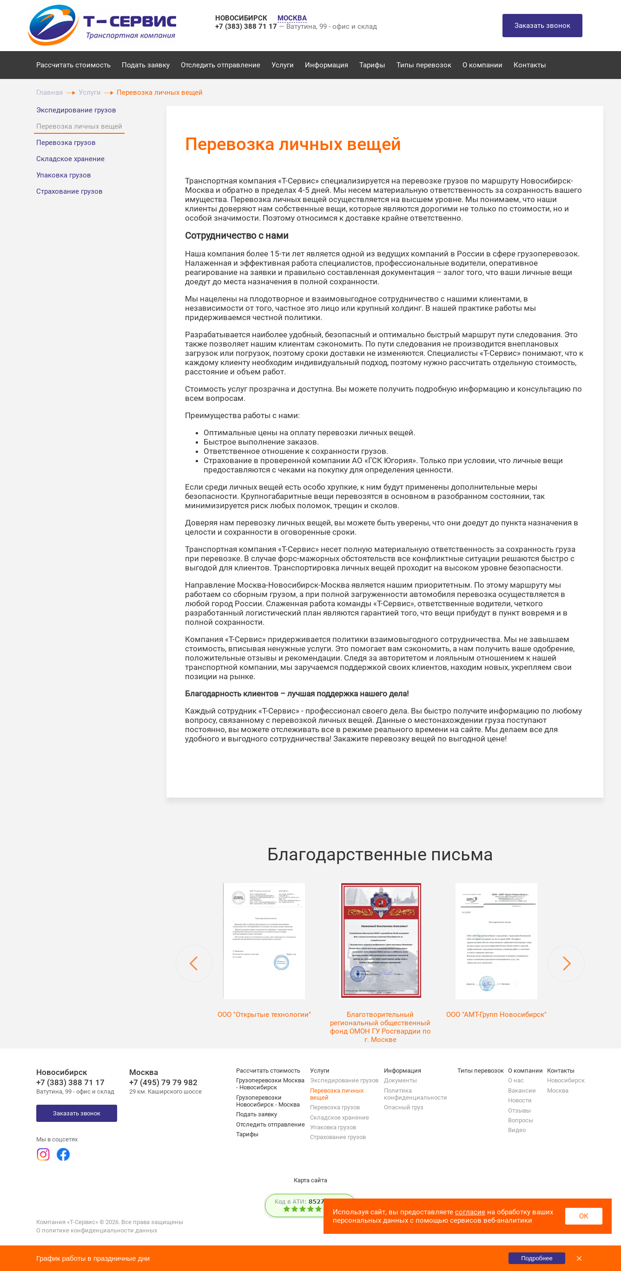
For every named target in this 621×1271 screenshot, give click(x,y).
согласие (470, 1212)
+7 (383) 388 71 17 (247, 26)
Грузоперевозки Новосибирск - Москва (268, 1101)
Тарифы (372, 65)
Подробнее (536, 1258)
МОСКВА (292, 18)
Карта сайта (310, 1180)
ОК (583, 1216)
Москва (557, 1090)
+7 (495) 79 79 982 (163, 1082)
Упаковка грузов (63, 175)
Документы (400, 1080)
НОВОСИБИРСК (242, 18)
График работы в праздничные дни (93, 1258)
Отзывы (519, 1110)
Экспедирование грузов (76, 110)
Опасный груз (403, 1107)
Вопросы (520, 1120)
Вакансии (522, 1090)
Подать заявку (146, 65)
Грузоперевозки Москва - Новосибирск (270, 1084)
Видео (517, 1130)
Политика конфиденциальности (415, 1094)
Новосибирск (566, 1080)
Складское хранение (70, 159)
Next (566, 963)
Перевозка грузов (66, 142)
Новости (520, 1100)
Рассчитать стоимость (73, 65)
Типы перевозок (423, 65)
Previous (194, 963)
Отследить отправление (220, 65)
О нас (516, 1080)
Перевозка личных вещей (79, 126)
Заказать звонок (542, 25)
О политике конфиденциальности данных (96, 1230)
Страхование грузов (69, 191)
